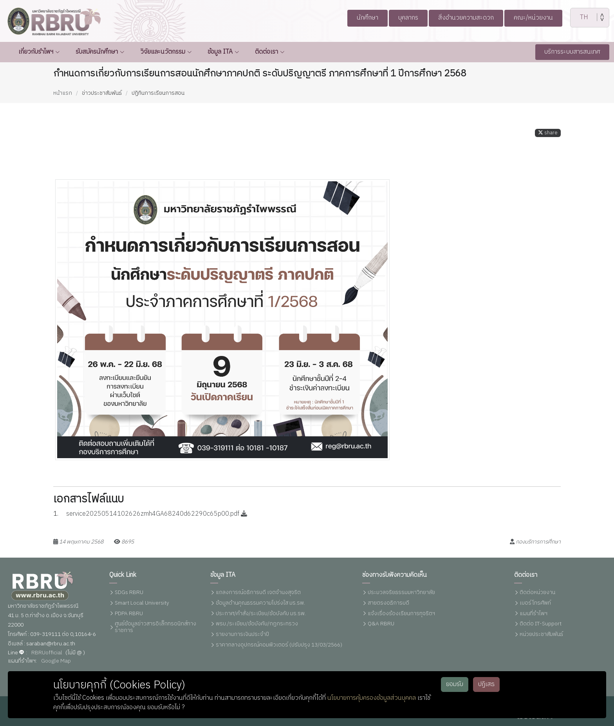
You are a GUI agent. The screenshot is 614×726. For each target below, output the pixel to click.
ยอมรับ (454, 684)
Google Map (56, 661)
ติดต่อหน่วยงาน (537, 592)
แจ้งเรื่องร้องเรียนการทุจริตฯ (401, 613)
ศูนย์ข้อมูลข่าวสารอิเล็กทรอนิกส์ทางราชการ (155, 627)
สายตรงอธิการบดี (388, 603)
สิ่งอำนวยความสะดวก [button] (467, 17)
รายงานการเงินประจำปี (242, 634)
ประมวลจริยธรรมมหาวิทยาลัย (401, 592)
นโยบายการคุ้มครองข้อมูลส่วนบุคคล (371, 698)
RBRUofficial (46, 653)
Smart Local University (142, 603)
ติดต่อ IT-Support (541, 624)
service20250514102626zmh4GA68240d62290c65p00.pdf (156, 520)
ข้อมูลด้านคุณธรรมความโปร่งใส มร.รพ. (260, 603)
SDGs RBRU (129, 592)
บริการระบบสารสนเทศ (572, 52)
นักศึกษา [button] (360, 17)
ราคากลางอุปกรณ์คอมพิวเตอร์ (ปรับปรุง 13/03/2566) (279, 645)
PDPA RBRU (129, 613)
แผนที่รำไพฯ (533, 613)
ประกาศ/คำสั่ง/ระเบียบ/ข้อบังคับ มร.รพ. (261, 613)
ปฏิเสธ (486, 684)
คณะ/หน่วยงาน (540, 17)
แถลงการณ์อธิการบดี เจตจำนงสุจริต (258, 592)
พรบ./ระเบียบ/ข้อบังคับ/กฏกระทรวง (257, 624)
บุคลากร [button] (404, 17)
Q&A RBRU (381, 624)
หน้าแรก (62, 93)
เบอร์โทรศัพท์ (535, 603)
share (548, 139)
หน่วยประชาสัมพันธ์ (541, 634)
